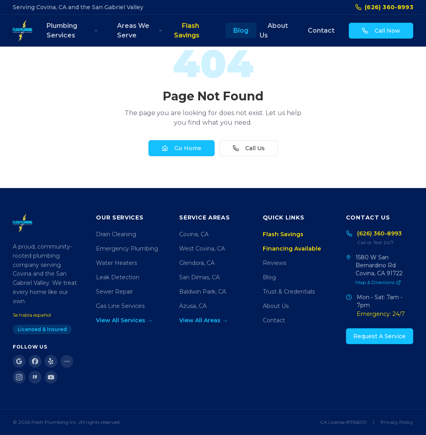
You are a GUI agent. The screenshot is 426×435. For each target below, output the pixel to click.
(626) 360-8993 (384, 7)
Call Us (249, 148)
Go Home (181, 148)
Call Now (381, 30)
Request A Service (379, 336)
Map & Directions (378, 282)
